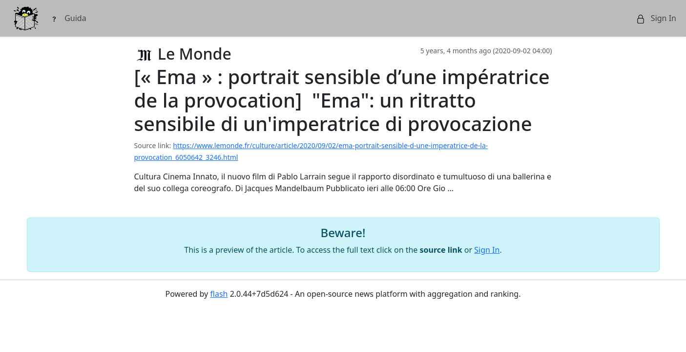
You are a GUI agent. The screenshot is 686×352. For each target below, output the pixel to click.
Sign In (656, 18)
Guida (68, 18)
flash (219, 293)
